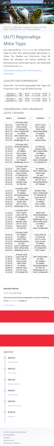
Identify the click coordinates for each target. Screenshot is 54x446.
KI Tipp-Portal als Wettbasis (15, 432)
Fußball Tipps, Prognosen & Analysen (26, 27)
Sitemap (7, 438)
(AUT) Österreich (15, 29)
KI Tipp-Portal (14, 301)
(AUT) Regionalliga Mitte (31, 29)
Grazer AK (11, 416)
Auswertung (27, 50)
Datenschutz (9, 440)
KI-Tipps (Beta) (9, 305)
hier (20, 66)
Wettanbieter (9, 435)
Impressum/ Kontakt (12, 443)
